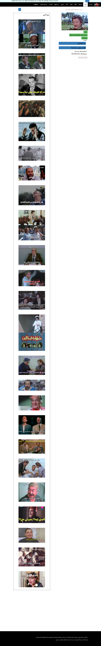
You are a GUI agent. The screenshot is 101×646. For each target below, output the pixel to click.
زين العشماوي (81, 43)
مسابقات (80, 4)
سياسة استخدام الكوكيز (68, 639)
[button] (84, 38)
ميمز (85, 4)
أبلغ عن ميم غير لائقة (83, 57)
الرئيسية (90, 4)
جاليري (62, 4)
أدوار (67, 4)
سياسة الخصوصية (78, 639)
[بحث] (19, 9)
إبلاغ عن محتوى (59, 639)
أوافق (87, 1)
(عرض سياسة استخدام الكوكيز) (18, 0)
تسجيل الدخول (43, 4)
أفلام (75, 4)
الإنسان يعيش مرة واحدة (78, 48)
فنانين (71, 4)
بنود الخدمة (85, 639)
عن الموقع (57, 4)
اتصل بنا (50, 4)
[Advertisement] (50, 611)
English (36, 4)
